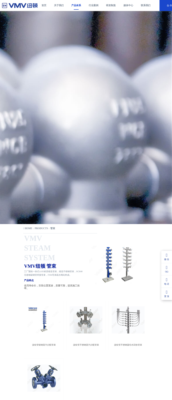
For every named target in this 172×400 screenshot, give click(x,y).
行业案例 (93, 5)
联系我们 (145, 5)
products (41, 223)
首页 (44, 5)
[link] (27, 223)
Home (27, 223)
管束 (52, 223)
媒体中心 (128, 5)
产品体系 (76, 5)
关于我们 (59, 5)
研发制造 (111, 5)
